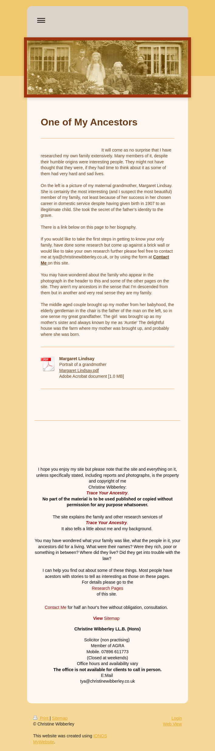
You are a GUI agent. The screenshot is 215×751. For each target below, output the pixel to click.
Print (41, 718)
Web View (172, 724)
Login (177, 718)
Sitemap (59, 718)
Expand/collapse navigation (107, 20)
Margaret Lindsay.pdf (79, 370)
